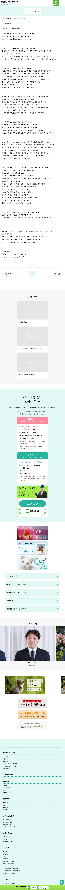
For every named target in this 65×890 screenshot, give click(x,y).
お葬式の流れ (7, 765)
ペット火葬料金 (9, 866)
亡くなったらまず (9, 762)
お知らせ (6, 801)
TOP (5, 751)
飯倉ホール (6, 818)
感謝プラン (26, 426)
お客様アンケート (9, 804)
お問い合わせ (7, 854)
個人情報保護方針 (9, 860)
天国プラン (38, 426)
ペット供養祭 (7, 834)
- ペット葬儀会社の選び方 (12, 771)
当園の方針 (6, 768)
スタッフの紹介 (8, 798)
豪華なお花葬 (29, 429)
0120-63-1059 (34, 509)
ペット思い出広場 (9, 837)
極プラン (6, 871)
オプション (26, 414)
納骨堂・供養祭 (8, 840)
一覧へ (32, 274)
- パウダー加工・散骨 (11, 843)
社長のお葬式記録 (10, 784)
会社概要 (6, 795)
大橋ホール (6, 815)
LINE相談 (34, 516)
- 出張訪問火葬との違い (12, 774)
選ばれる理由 (7, 777)
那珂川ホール (7, 824)
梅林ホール (6, 821)
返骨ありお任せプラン (30, 465)
